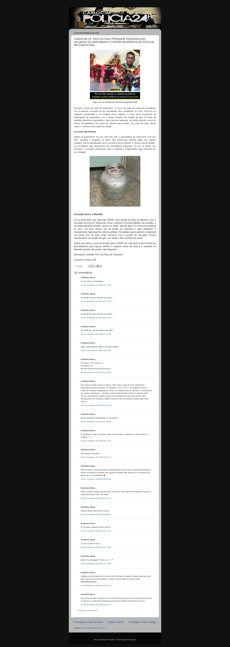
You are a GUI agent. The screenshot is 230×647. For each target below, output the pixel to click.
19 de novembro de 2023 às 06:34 (96, 479)
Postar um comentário (87, 610)
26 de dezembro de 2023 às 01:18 (96, 604)
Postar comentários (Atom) (93, 628)
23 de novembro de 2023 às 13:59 (96, 563)
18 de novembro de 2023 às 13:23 (96, 405)
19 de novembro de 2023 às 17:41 (96, 531)
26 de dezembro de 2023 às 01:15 (96, 585)
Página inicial (116, 622)
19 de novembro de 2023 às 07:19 (96, 498)
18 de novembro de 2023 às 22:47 (96, 457)
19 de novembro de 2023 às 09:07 (96, 514)
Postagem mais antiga (142, 622)
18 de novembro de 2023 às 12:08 (96, 285)
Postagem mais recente (88, 622)
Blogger (132, 640)
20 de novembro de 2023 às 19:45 (96, 547)
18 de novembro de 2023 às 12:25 (96, 301)
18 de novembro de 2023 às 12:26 (96, 334)
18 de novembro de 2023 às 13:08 (96, 372)
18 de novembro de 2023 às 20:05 (96, 421)
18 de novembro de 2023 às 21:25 (96, 441)
